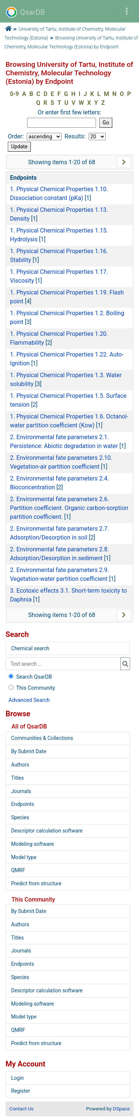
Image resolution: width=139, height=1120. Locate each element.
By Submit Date (28, 751)
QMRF (18, 870)
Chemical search (30, 648)
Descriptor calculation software (47, 831)
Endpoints (22, 804)
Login (17, 1078)
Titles (17, 778)
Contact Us (21, 1109)
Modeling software (32, 844)
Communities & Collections (42, 738)
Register (20, 1091)
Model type (23, 857)
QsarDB (25, 12)
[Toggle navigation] (126, 11)
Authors (20, 765)
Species (20, 817)
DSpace (121, 1109)
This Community (31, 688)
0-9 (14, 93)
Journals (21, 791)
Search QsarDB (29, 677)
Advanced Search (29, 700)
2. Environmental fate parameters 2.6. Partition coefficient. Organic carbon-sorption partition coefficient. (69, 508)
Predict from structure (36, 883)
